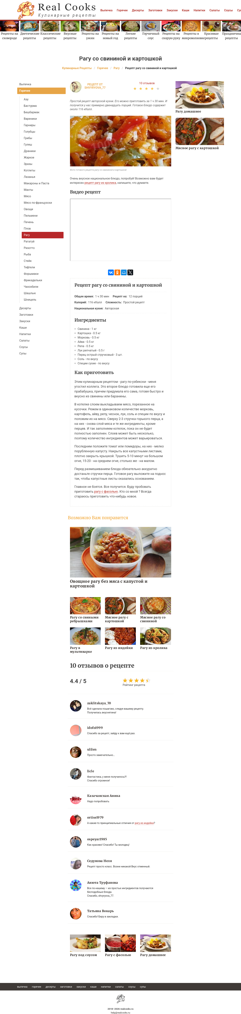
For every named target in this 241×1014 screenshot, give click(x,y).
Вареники (30, 118)
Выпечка (106, 10)
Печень (29, 222)
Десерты (138, 10)
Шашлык (30, 293)
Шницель (30, 299)
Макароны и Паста (36, 183)
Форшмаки (31, 273)
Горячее (122, 10)
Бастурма (30, 106)
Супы (23, 353)
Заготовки (155, 10)
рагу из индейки (144, 823)
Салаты (214, 10)
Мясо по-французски (38, 202)
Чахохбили (31, 286)
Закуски (172, 10)
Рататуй (29, 241)
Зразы (28, 164)
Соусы (228, 10)
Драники (30, 151)
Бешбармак (31, 112)
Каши (185, 10)
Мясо (27, 196)
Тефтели (29, 267)
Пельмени (31, 215)
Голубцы (29, 131)
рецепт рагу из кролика (100, 182)
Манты (28, 189)
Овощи (28, 209)
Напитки (199, 10)
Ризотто (29, 248)
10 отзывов (147, 83)
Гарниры (30, 125)
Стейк (28, 261)
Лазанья (29, 177)
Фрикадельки (33, 280)
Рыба (27, 254)
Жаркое (29, 157)
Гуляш (28, 144)
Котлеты (29, 170)
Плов (27, 228)
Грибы (28, 138)
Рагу (27, 235)
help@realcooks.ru (120, 1012)
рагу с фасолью (106, 491)
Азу (26, 99)
